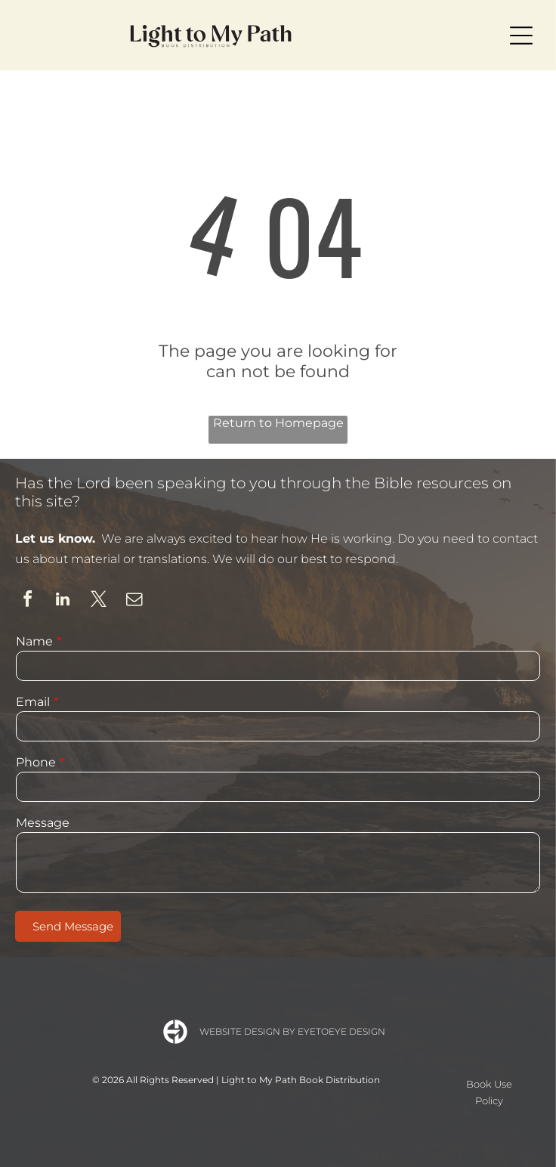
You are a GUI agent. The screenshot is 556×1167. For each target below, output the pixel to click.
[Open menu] (521, 35)
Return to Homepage (278, 423)
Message (43, 823)
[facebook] (27, 601)
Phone (36, 762)
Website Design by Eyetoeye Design (292, 1031)
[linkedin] (63, 601)
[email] (134, 601)
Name (34, 641)
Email (33, 702)
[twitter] (98, 601)
